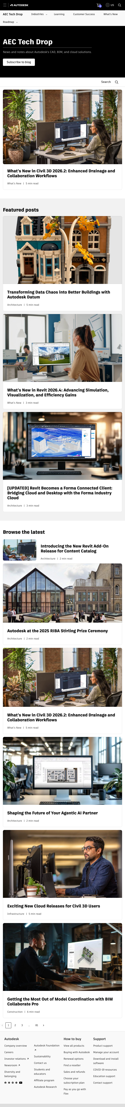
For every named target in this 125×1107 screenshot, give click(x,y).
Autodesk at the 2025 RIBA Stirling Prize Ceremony (57, 630)
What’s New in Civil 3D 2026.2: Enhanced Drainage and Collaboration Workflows (61, 173)
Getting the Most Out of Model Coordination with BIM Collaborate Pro (60, 1001)
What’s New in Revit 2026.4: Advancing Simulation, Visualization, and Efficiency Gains (58, 392)
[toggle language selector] (110, 5)
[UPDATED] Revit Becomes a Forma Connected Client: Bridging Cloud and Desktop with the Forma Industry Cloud (59, 493)
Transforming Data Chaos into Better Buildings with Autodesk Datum (58, 295)
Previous (2, 1025)
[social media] (13, 1082)
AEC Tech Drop (13, 14)
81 (36, 1025)
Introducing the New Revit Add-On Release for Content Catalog (75, 549)
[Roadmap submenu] (10, 22)
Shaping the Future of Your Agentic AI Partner (52, 813)
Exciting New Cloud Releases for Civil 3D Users (53, 906)
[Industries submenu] (38, 14)
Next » (43, 1025)
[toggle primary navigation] (6, 5)
